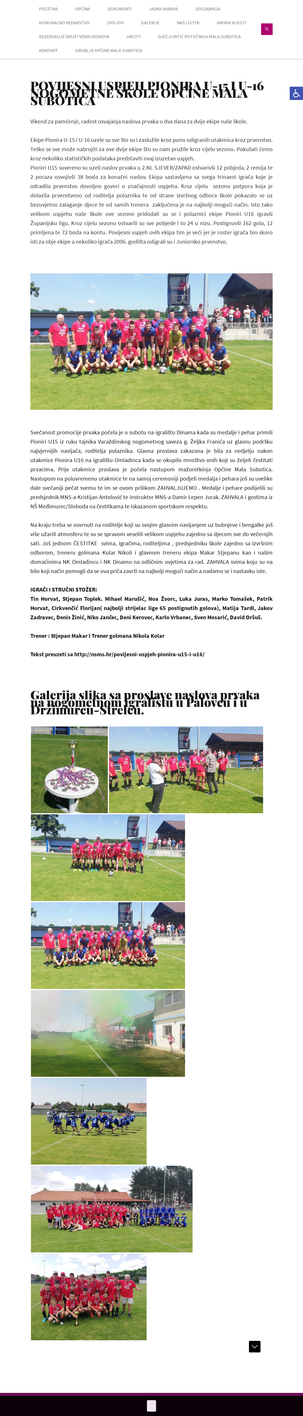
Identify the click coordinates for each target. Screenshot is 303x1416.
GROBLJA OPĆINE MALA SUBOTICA (108, 50)
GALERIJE (150, 22)
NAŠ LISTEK (188, 22)
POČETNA (48, 9)
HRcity (134, 36)
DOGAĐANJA (207, 9)
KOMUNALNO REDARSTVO (64, 22)
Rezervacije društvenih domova (74, 36)
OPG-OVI (115, 22)
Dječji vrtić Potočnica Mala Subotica (199, 36)
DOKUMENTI (120, 9)
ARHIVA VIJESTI (231, 22)
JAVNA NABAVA (163, 9)
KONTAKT (48, 50)
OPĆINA (82, 9)
